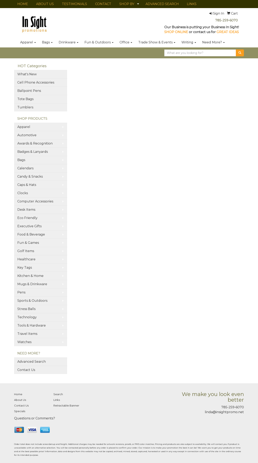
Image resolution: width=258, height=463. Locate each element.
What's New (27, 74)
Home (18, 394)
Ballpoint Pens (29, 91)
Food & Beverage (31, 234)
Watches (24, 342)
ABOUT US (45, 4)
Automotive (26, 135)
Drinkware (68, 42)
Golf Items (25, 251)
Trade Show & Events (156, 42)
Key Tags (24, 267)
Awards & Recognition (35, 143)
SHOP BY (126, 4)
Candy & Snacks (30, 176)
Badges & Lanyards (32, 152)
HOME (22, 4)
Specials (19, 411)
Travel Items (27, 334)
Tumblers (25, 107)
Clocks (22, 193)
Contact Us (26, 370)
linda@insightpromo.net (224, 412)
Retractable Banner (66, 405)
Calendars (25, 168)
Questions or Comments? (34, 418)
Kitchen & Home (30, 276)
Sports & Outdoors (32, 301)
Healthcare (26, 259)
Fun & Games (28, 243)
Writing (188, 42)
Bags (47, 42)
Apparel (28, 42)
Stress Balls (26, 309)
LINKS (192, 4)
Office (126, 42)
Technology (27, 317)
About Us (20, 399)
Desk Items (26, 210)
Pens (21, 292)
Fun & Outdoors (98, 42)
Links (56, 399)
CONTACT (103, 4)
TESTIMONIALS (74, 4)
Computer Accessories (35, 201)
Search (58, 394)
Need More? (213, 42)
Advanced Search (31, 361)
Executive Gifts (29, 226)
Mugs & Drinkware (32, 284)
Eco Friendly (27, 218)
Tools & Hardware (31, 325)
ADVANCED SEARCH (162, 4)
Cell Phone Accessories (35, 82)
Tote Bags (25, 99)
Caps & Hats (26, 185)
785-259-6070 (226, 20)
